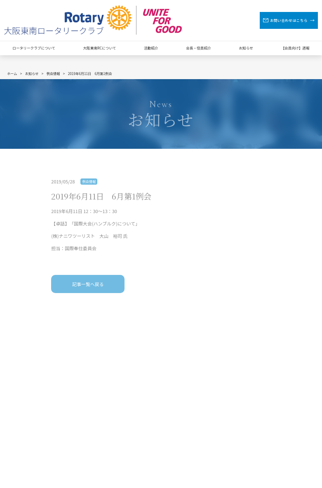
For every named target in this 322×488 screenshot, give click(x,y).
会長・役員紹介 (198, 47)
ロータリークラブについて (33, 47)
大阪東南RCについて (99, 47)
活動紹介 (151, 47)
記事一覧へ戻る (88, 284)
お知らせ (246, 47)
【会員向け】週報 (295, 47)
